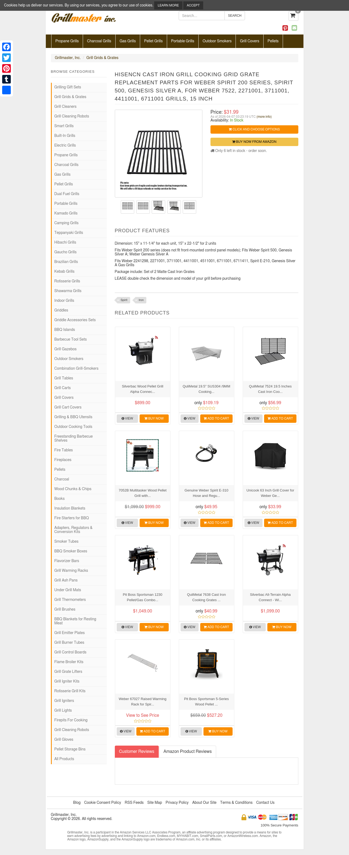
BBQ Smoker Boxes (70, 551)
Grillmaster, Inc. (68, 58)
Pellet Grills (153, 41)
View (127, 418)
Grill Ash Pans (66, 580)
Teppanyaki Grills (68, 233)
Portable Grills (182, 41)
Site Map (154, 803)
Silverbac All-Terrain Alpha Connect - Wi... (270, 597)
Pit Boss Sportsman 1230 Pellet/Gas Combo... (143, 597)
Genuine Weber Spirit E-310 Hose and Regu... (206, 493)
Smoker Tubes (66, 542)
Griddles (61, 310)
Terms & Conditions (236, 803)
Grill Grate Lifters (68, 672)
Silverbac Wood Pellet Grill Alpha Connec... (142, 389)
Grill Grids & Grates (103, 58)
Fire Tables (63, 450)
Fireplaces (62, 460)
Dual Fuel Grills (67, 194)
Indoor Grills (64, 301)
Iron (141, 300)
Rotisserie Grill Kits (70, 691)
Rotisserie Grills (67, 281)
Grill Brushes (64, 609)
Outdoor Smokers (217, 41)
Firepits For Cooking (71, 720)
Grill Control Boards (70, 652)
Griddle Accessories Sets (75, 320)
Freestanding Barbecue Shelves (73, 438)
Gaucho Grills (65, 252)
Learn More (168, 5)
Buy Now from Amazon (254, 141)
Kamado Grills (66, 213)
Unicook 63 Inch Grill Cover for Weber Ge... (270, 493)
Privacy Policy (176, 803)
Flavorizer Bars (66, 561)
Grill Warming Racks (71, 571)
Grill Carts (62, 388)
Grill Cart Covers (68, 407)
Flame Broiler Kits (69, 662)
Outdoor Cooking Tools (73, 427)
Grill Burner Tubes (69, 643)
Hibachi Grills (65, 242)
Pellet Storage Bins (70, 749)
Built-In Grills (64, 136)
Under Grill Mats (67, 590)
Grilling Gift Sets (67, 87)
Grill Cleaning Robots (71, 116)
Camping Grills (66, 223)
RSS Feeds (134, 803)
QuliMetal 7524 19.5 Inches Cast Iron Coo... (270, 389)
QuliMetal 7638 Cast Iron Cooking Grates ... (206, 597)
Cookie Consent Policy (102, 803)
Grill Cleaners (65, 107)
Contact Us (265, 803)
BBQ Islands (64, 330)
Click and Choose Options (254, 129)
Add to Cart (216, 418)
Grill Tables (63, 378)
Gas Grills (128, 41)
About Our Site (204, 803)
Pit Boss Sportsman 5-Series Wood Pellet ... (206, 701)
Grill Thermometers (70, 600)
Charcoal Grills (99, 41)
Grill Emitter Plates (69, 633)
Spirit (124, 300)
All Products (64, 759)
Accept (193, 5)
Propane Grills (67, 41)
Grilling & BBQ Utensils (73, 417)
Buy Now (154, 418)
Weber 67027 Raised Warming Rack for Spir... (142, 701)
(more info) (264, 116)
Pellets (273, 41)
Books (59, 499)
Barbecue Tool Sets (70, 339)
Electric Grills (65, 145)
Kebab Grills (64, 272)
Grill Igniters (64, 701)
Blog (76, 803)
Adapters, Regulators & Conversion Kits (73, 530)
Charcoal (61, 479)
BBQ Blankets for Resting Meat (75, 621)
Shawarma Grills (68, 291)
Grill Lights (63, 710)
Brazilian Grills (66, 262)
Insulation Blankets (69, 508)
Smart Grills (64, 126)
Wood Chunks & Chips (73, 489)
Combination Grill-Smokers (76, 369)
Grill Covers (249, 41)
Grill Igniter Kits (67, 681)
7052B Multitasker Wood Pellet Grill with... (143, 493)
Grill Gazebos (65, 349)
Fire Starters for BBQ (71, 518)
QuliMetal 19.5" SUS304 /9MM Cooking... (206, 389)
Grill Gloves (63, 740)
